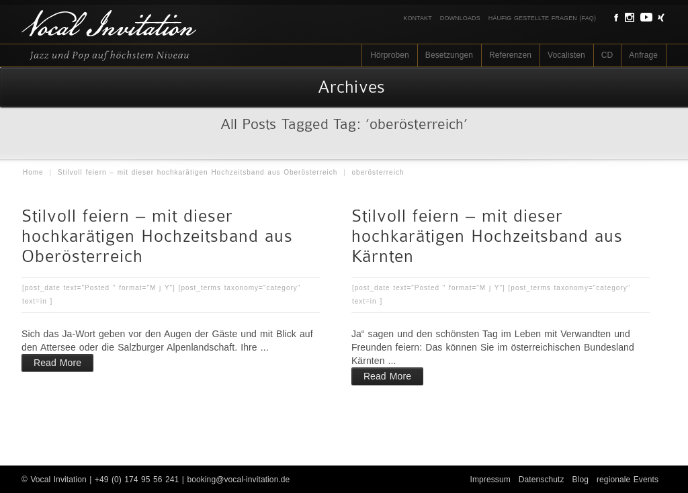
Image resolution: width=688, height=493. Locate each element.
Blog (580, 479)
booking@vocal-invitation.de (238, 479)
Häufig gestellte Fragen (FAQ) (542, 18)
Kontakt (417, 18)
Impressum (490, 479)
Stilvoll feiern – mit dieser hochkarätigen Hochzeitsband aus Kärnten (487, 236)
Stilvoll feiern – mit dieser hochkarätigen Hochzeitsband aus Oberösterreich (198, 172)
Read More (57, 362)
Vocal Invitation (58, 479)
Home (33, 172)
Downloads (460, 18)
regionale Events (627, 479)
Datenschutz (541, 479)
